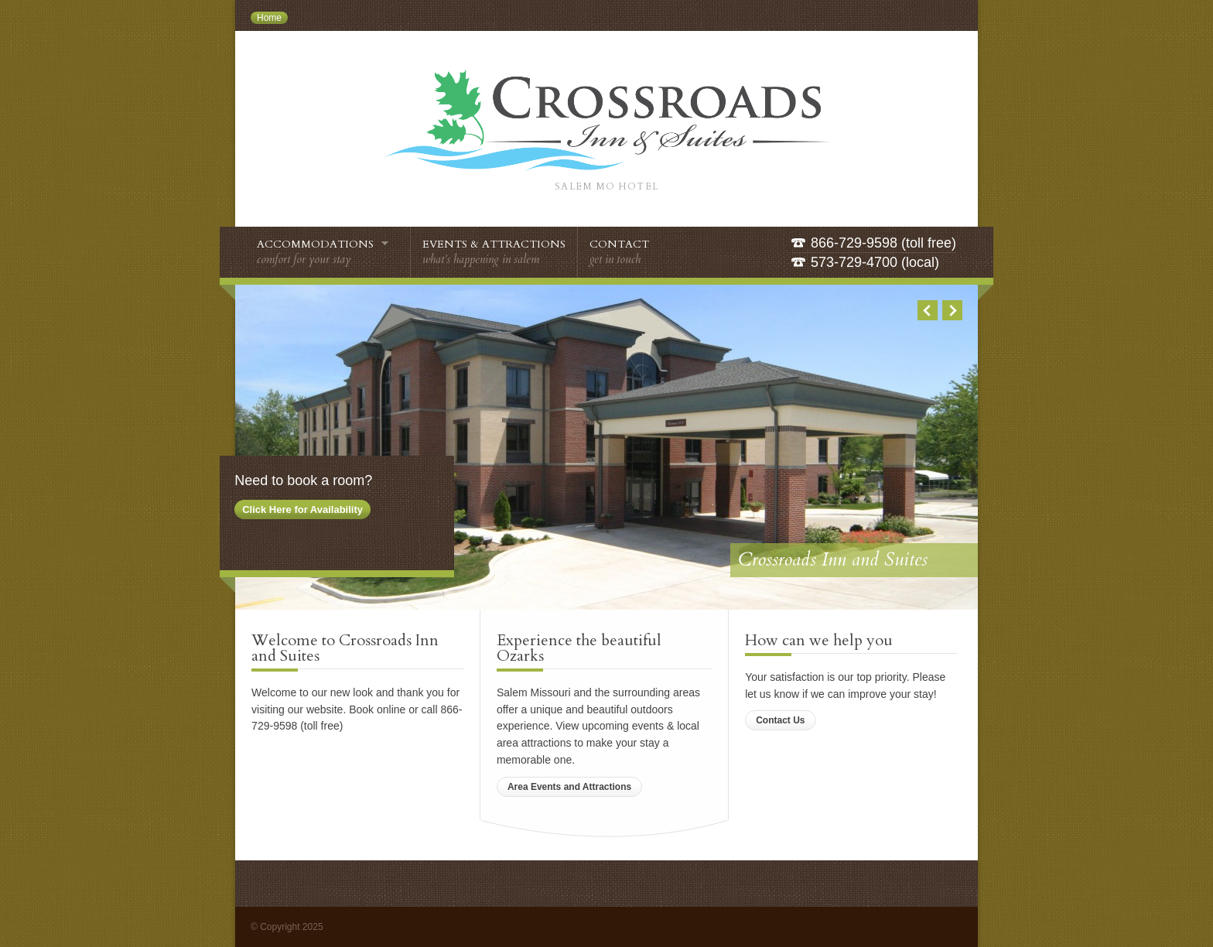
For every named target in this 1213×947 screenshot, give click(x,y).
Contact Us (780, 720)
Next (952, 310)
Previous (927, 310)
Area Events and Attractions (569, 786)
